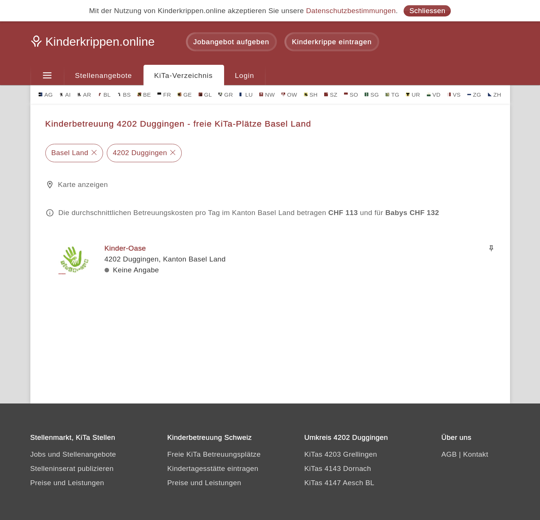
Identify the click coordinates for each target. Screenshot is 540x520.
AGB (449, 454)
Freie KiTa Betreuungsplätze (214, 454)
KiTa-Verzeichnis (183, 75)
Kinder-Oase (125, 248)
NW (267, 94)
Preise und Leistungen (67, 483)
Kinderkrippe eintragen (332, 42)
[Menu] (47, 75)
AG (46, 94)
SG (372, 94)
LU (246, 94)
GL (205, 94)
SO (351, 94)
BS (124, 94)
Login (244, 75)
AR (84, 94)
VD (434, 94)
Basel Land (69, 153)
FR (164, 94)
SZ (330, 94)
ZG (474, 94)
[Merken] (491, 248)
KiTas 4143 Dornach (337, 468)
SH (311, 94)
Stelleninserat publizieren (72, 468)
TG (392, 94)
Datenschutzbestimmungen (351, 11)
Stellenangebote (103, 75)
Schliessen (427, 11)
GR (225, 94)
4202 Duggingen (140, 153)
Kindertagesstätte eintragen (212, 468)
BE (144, 94)
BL (104, 94)
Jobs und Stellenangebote (73, 454)
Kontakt (475, 454)
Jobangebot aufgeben (231, 42)
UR (413, 94)
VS (454, 94)
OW (289, 94)
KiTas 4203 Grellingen (340, 454)
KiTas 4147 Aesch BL (339, 483)
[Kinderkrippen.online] (94, 44)
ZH (494, 94)
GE (185, 94)
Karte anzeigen (83, 184)
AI (65, 94)
